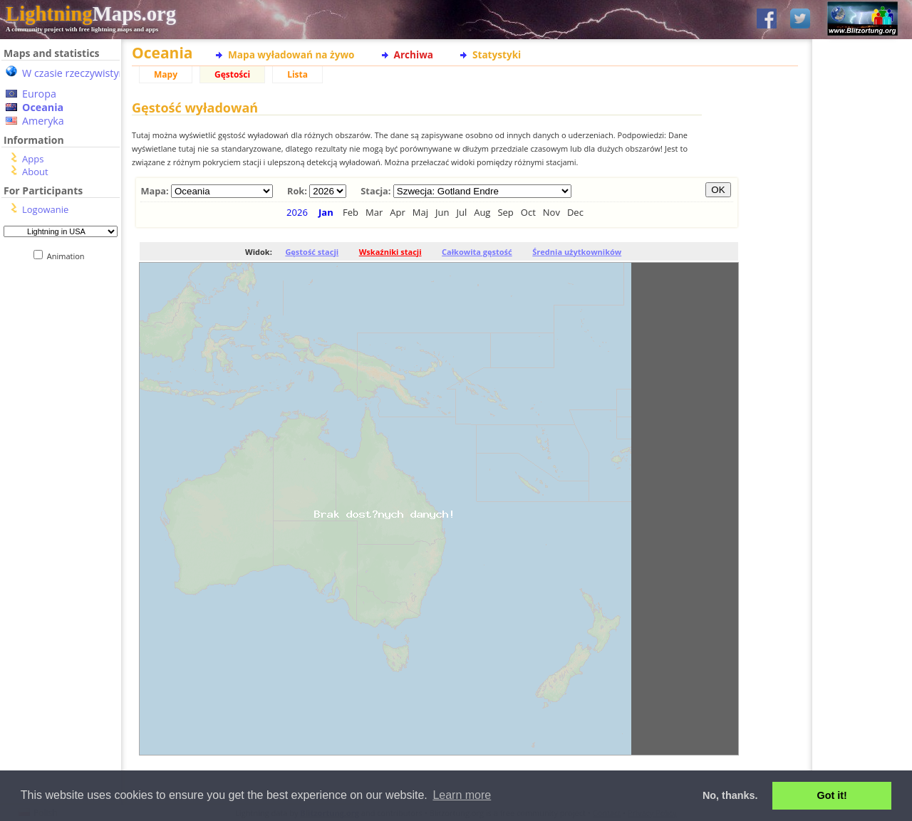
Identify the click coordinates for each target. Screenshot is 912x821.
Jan (325, 212)
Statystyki (496, 54)
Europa (39, 93)
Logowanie (45, 209)
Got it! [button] (832, 795)
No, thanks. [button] (730, 795)
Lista (297, 74)
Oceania (42, 107)
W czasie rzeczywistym (75, 73)
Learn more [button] (461, 795)
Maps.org (91, 13)
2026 (297, 212)
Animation (68, 256)
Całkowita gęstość (477, 251)
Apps (32, 158)
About (35, 171)
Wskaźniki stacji (390, 251)
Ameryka (43, 120)
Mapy (165, 74)
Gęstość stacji (311, 251)
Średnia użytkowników (576, 251)
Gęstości (232, 74)
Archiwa (413, 54)
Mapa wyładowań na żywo (291, 54)
